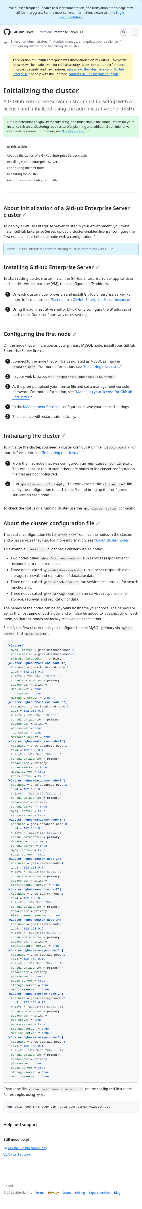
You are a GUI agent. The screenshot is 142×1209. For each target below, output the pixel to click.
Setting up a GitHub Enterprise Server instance (90, 299)
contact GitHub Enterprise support (94, 74)
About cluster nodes (112, 540)
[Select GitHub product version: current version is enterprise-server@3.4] (64, 32)
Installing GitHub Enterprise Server (51, 267)
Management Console (41, 406)
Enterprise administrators (29, 41)
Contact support (17, 1154)
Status (66, 1192)
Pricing (80, 1192)
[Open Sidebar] (5, 43)
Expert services (100, 1192)
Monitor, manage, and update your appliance (85, 41)
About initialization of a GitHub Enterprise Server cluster (67, 211)
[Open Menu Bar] (134, 32)
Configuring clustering (27, 46)
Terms (40, 1192)
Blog (117, 1192)
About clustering (74, 131)
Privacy (53, 1192)
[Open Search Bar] (123, 32)
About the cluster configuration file (52, 523)
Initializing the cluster (63, 46)
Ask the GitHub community (25, 1148)
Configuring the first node (40, 333)
